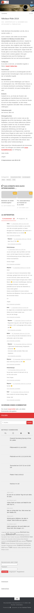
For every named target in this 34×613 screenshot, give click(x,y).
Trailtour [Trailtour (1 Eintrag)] (19, 547)
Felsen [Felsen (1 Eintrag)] (8, 536)
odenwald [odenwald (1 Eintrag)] (23, 541)
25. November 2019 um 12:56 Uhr (22, 359)
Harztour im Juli (14, 483)
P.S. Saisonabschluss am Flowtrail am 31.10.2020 (23, 202)
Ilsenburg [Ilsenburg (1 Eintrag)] (18, 539)
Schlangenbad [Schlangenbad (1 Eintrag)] (9, 545)
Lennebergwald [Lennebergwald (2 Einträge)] (11, 541)
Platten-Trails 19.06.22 (16, 474)
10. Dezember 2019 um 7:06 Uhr (22, 239)
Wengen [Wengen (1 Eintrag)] (3, 549)
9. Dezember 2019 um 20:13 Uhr (20, 223)
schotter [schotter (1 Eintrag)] (14, 545)
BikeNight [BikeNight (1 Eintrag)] (3, 534)
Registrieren (20, 571)
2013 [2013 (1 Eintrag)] (5, 532)
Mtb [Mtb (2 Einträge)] (17, 541)
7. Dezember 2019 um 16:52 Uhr (19, 307)
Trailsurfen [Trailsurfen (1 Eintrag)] (15, 547)
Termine (4, 13)
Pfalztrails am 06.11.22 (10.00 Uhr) (20, 456)
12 (31, 13)
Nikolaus (9, 179)
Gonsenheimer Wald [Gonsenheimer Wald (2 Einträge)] (26, 537)
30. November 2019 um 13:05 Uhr (23, 344)
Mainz (3, 179)
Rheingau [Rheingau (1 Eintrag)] (7, 543)
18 (15, 193)
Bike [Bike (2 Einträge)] (28, 532)
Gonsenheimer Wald (16, 177)
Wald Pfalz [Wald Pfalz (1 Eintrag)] (23, 547)
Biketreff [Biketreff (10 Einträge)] (11, 534)
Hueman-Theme (26, 607)
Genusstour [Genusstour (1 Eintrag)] (17, 536)
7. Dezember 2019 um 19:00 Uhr (22, 320)
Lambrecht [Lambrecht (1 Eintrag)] (3, 541)
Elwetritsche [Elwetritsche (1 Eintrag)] (26, 534)
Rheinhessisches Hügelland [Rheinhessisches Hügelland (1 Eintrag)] (22, 543)
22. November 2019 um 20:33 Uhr (20, 392)
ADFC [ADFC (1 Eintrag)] (8, 532)
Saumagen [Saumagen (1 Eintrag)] (3, 545)
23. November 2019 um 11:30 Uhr (22, 383)
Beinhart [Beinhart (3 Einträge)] (23, 532)
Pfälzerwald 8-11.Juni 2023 (18, 447)
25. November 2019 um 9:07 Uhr (16, 370)
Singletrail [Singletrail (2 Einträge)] (20, 545)
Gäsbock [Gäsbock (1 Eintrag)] (3, 539)
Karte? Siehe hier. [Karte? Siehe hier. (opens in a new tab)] (11, 66)
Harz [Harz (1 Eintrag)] (7, 539)
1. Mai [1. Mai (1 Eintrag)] (2, 532)
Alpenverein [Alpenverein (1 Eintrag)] (12, 532)
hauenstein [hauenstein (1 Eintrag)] (10, 539)
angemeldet (12, 409)
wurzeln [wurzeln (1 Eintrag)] (7, 549)
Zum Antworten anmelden (13, 235)
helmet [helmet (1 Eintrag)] (14, 539)
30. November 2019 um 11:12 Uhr (21, 333)
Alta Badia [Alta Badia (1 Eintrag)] (17, 532)
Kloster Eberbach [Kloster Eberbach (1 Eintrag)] (24, 539)
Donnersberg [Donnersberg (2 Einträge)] (20, 534)
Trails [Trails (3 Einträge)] (10, 547)
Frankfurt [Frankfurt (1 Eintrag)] (12, 536)
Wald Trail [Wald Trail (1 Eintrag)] (28, 547)
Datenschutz (5, 588)
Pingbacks (22, 218)
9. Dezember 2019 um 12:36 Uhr (16, 249)
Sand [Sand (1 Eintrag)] (29, 543)
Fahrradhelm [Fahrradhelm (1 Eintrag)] (4, 536)
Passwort (4, 567)
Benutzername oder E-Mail (9, 562)
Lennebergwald (26, 177)
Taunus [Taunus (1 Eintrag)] (6, 547)
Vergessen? (12, 571)
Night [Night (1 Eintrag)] (20, 541)
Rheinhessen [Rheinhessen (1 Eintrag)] (13, 543)
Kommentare (8, 218)
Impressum (4, 581)
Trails (14, 179)
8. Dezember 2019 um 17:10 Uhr (21, 267)
